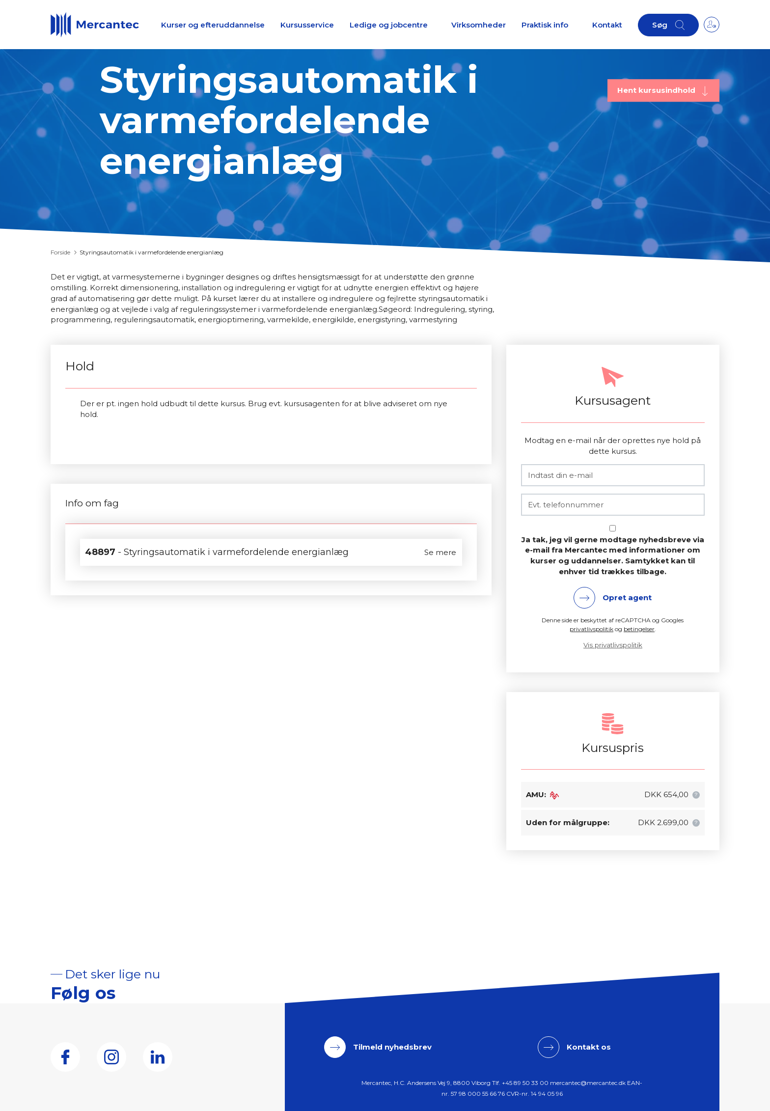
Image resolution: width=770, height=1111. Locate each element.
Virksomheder (478, 24)
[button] (696, 795)
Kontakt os (589, 1047)
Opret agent (627, 597)
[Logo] (95, 24)
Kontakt (607, 24)
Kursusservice (307, 24)
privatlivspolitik (591, 629)
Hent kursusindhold (657, 90)
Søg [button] (659, 24)
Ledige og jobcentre (389, 24)
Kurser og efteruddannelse (213, 24)
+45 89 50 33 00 (525, 1082)
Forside (60, 252)
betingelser (639, 629)
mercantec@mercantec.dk (588, 1082)
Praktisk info (545, 24)
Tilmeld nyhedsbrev (392, 1047)
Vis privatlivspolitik (612, 645)
